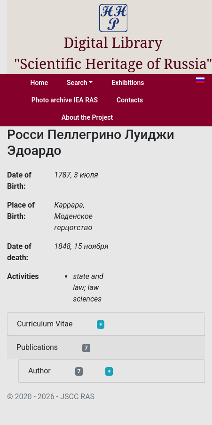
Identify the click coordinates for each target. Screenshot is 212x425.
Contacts (130, 100)
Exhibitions (127, 82)
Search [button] (77, 82)
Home (39, 82)
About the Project (87, 117)
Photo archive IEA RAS (64, 100)
